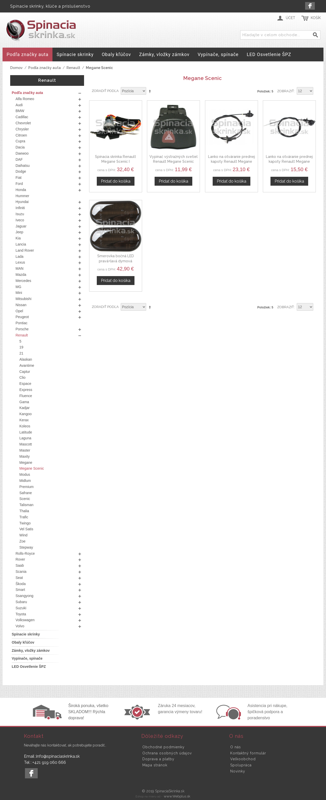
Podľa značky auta (44, 68)
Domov (16, 68)
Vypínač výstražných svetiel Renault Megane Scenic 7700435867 (174, 162)
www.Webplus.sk (177, 796)
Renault (73, 68)
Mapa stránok (154, 765)
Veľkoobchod (243, 759)
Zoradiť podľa (105, 91)
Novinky (237, 771)
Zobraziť (285, 91)
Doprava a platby (158, 759)
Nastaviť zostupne (151, 91)
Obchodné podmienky (163, 747)
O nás (235, 747)
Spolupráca (241, 765)
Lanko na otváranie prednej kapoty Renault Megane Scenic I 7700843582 (289, 162)
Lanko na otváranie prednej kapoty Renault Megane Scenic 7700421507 (231, 162)
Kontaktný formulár (248, 753)
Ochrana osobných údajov (167, 753)
